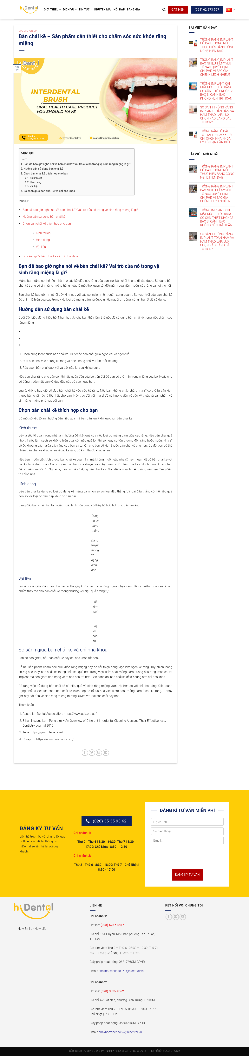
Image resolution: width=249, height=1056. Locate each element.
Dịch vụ (70, 9)
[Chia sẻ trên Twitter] (92, 752)
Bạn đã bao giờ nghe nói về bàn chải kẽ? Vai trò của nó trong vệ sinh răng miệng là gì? (77, 164)
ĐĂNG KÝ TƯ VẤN (187, 874)
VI (230, 9)
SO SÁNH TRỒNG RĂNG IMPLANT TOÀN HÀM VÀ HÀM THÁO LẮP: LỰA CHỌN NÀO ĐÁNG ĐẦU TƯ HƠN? (217, 115)
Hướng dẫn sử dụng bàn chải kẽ (43, 168)
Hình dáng (35, 182)
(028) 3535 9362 (112, 991)
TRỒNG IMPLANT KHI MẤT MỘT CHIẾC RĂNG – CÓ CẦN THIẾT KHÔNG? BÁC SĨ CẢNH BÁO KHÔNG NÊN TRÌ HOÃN (217, 91)
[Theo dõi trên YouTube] (183, 917)
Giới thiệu (52, 9)
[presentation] (180, 862)
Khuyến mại (103, 9)
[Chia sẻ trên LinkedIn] (106, 752)
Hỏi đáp (119, 9)
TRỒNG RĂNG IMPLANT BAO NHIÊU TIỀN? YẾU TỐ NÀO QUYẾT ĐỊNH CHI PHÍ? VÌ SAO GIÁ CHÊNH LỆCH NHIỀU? (216, 67)
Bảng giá (133, 9)
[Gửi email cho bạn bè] (99, 752)
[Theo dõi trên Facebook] (169, 917)
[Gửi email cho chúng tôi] (176, 917)
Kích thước (36, 177)
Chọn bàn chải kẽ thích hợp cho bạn (46, 173)
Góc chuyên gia (28, 31)
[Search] (164, 9)
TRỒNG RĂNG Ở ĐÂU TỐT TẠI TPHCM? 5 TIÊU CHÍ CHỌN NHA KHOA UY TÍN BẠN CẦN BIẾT (216, 136)
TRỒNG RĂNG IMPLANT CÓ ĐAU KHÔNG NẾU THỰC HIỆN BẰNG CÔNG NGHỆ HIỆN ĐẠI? (217, 45)
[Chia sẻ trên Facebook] (85, 752)
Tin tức (85, 9)
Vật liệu (34, 186)
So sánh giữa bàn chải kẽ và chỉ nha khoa (49, 191)
